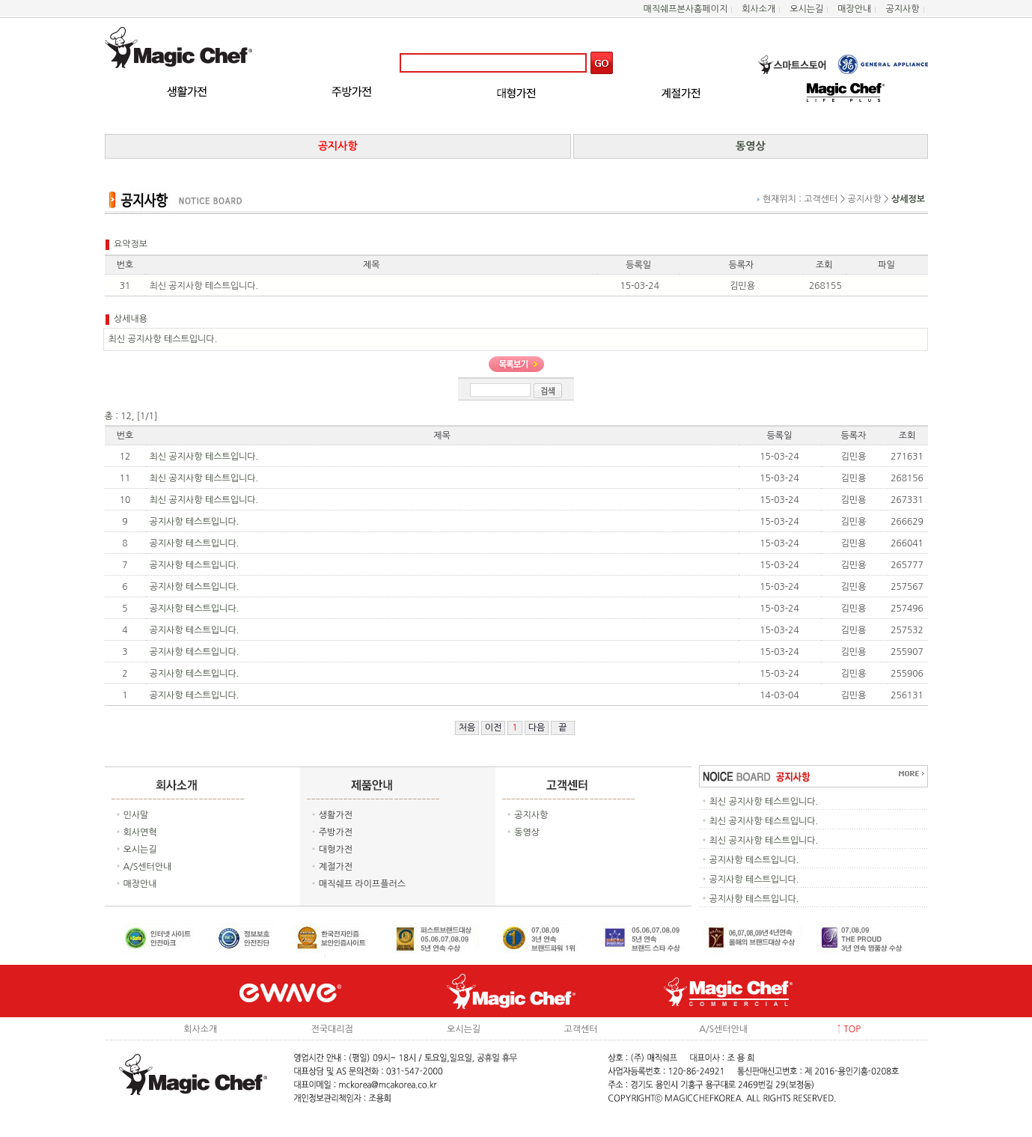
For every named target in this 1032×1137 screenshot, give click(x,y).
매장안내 (854, 8)
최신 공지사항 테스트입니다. (204, 456)
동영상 (527, 832)
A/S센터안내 (147, 866)
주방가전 (335, 832)
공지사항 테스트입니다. (194, 521)
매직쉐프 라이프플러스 (362, 884)
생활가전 (335, 815)
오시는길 (806, 8)
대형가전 (335, 849)
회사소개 (758, 8)
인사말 (136, 815)
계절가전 (335, 866)
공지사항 (902, 8)
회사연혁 (140, 832)
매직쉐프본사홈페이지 (685, 8)
